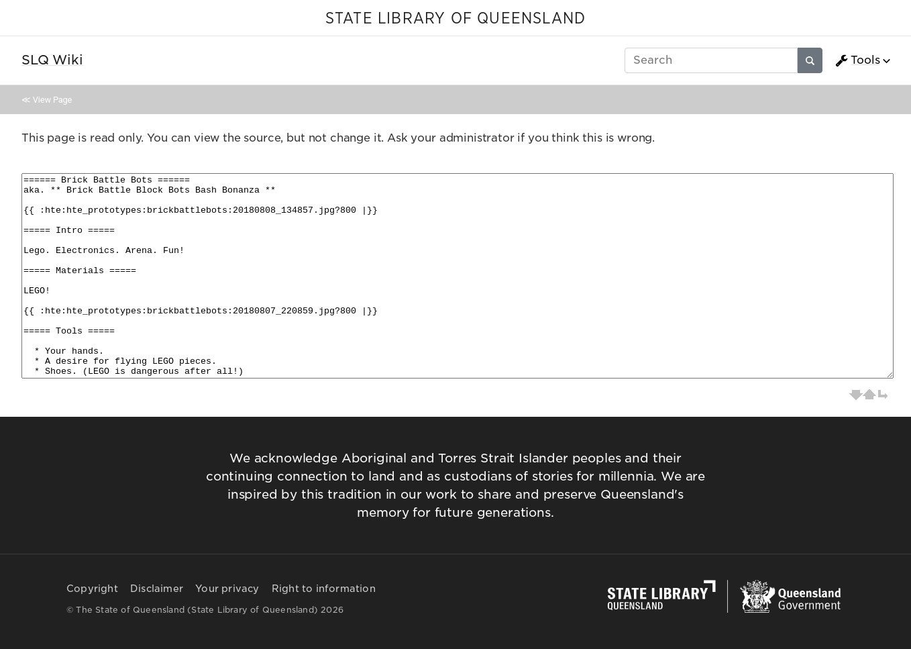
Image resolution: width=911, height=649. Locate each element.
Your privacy (227, 588)
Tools (857, 60)
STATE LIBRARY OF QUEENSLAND (455, 19)
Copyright (92, 588)
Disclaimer (156, 588)
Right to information (324, 588)
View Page (52, 100)
